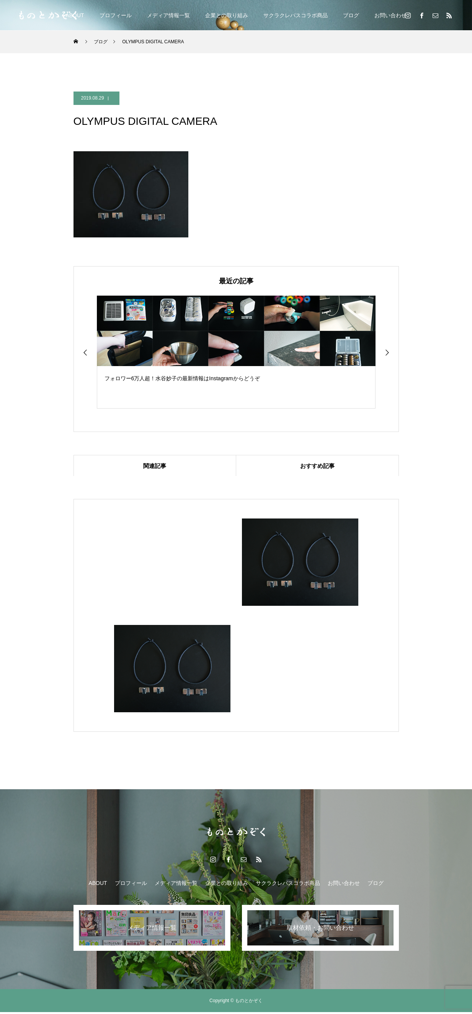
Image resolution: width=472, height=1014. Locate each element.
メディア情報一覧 (168, 15)
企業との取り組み (226, 15)
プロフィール (116, 15)
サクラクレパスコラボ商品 (295, 15)
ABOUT (97, 885)
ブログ (351, 15)
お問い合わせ (390, 15)
